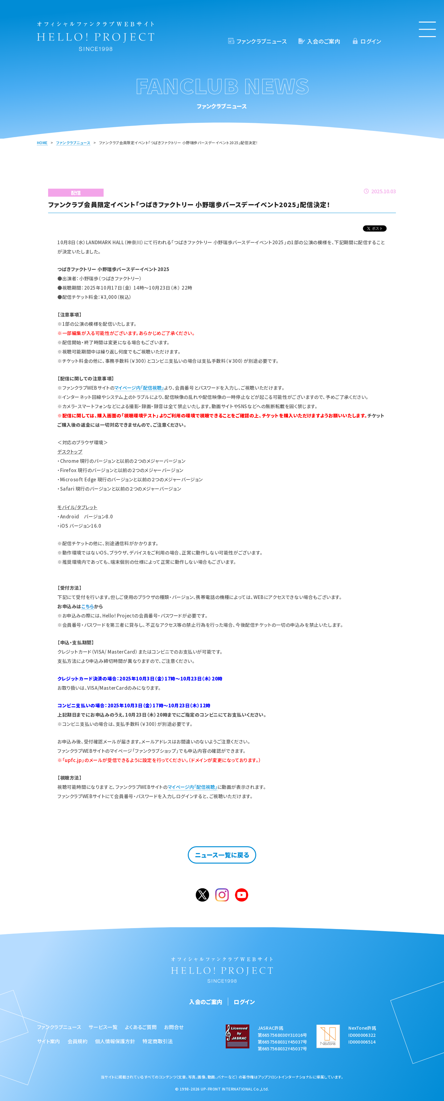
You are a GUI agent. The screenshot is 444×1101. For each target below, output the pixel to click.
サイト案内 (48, 1041)
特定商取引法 (157, 1041)
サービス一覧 (102, 1026)
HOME (42, 142)
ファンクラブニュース (261, 41)
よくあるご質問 (141, 1026)
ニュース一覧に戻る (222, 854)
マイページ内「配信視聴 (138, 387)
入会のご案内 (323, 41)
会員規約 (78, 1041)
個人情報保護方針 (115, 1041)
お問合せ (173, 1026)
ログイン (370, 41)
